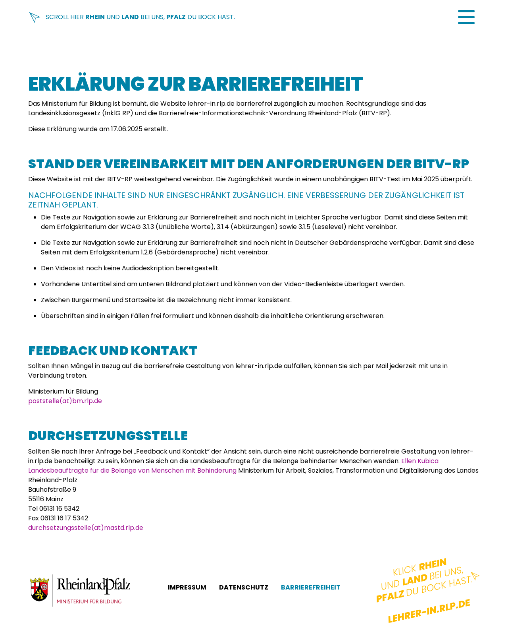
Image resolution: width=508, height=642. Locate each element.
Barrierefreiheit (311, 587)
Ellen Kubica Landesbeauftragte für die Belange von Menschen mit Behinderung (233, 465)
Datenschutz (243, 587)
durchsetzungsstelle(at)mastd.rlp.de (85, 527)
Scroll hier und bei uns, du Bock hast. (131, 16)
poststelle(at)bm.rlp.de (65, 400)
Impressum (187, 587)
